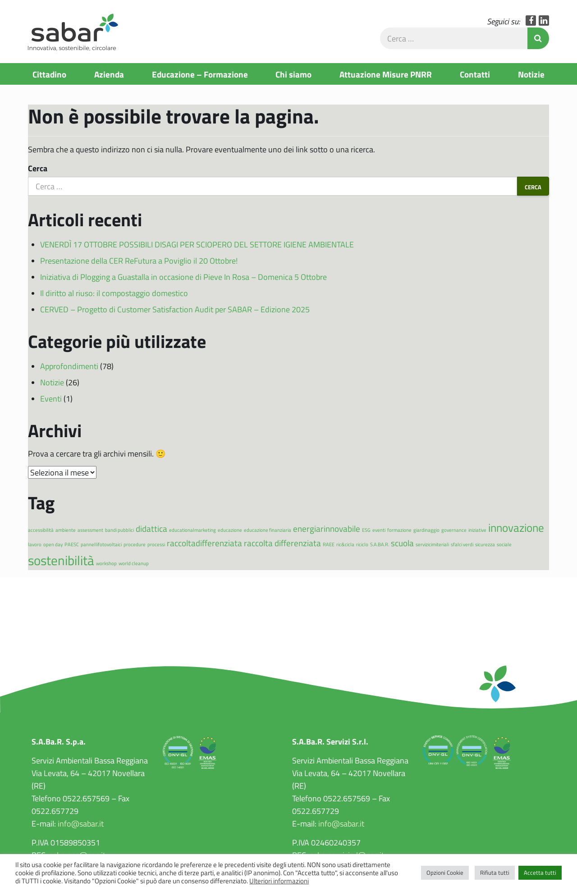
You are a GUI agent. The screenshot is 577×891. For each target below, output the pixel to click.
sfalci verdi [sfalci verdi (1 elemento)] (462, 544)
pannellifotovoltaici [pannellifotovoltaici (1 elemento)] (101, 544)
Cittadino (49, 74)
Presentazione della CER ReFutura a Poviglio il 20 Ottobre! (139, 260)
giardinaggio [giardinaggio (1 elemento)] (426, 529)
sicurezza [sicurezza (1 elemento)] (485, 544)
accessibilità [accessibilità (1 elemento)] (41, 529)
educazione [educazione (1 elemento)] (230, 529)
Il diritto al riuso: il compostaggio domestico (114, 293)
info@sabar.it (81, 823)
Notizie (531, 74)
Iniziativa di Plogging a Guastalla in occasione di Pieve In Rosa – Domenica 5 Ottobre (183, 276)
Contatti (475, 74)
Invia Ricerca (538, 38)
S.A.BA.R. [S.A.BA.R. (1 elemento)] (379, 544)
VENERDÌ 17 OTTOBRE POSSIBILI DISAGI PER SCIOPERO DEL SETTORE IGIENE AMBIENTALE (197, 244)
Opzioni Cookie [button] (444, 872)
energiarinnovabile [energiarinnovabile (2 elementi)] (326, 528)
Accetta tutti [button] (540, 872)
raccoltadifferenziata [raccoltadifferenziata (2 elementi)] (204, 543)
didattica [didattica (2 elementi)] (151, 528)
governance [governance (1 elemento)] (454, 529)
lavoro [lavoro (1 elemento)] (34, 544)
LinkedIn (544, 20)
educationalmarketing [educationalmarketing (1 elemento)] (192, 529)
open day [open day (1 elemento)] (53, 544)
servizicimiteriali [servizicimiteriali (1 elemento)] (432, 544)
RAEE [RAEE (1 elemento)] (328, 544)
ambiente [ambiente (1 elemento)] (65, 529)
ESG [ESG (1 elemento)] (366, 529)
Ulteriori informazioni (279, 880)
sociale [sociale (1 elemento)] (504, 544)
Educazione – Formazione (200, 74)
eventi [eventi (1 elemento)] (378, 529)
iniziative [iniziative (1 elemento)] (477, 529)
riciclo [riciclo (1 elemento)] (362, 544)
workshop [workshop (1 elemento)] (106, 563)
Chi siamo (293, 74)
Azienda (109, 74)
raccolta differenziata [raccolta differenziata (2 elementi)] (282, 543)
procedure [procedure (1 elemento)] (135, 544)
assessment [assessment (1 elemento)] (90, 529)
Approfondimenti (69, 366)
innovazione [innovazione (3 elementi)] (516, 527)
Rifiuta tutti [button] (494, 872)
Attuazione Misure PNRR (385, 74)
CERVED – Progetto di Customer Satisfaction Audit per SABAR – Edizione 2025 (175, 309)
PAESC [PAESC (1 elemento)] (71, 544)
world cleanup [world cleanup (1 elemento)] (134, 563)
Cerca (37, 168)
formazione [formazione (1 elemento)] (399, 529)
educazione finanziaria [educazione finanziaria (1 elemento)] (267, 529)
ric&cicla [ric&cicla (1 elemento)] (345, 544)
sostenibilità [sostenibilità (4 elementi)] (61, 560)
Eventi (51, 398)
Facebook (531, 20)
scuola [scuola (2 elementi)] (402, 543)
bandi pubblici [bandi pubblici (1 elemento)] (119, 529)
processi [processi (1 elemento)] (156, 544)
